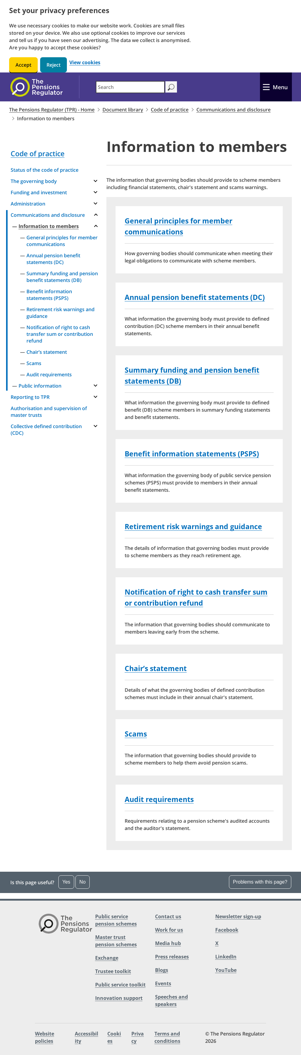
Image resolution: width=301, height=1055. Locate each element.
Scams (33, 363)
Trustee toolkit (113, 971)
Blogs (161, 970)
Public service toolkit (120, 984)
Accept (23, 65)
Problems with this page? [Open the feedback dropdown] (260, 881)
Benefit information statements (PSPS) (49, 294)
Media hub (168, 943)
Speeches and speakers (171, 1000)
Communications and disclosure (233, 109)
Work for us (169, 930)
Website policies (44, 1037)
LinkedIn (226, 956)
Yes (66, 881)
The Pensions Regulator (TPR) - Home (52, 109)
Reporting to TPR (30, 397)
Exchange (106, 958)
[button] (150, 882)
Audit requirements (49, 374)
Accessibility (86, 1037)
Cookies (114, 1037)
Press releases (172, 956)
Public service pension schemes (116, 920)
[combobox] (130, 87)
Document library (122, 109)
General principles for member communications (62, 241)
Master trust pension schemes (116, 941)
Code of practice (170, 109)
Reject (54, 65)
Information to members (49, 226)
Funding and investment (39, 192)
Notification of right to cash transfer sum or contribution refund (59, 334)
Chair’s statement (46, 352)
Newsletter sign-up (238, 916)
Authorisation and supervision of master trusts (49, 411)
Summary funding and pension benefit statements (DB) (62, 276)
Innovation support (119, 998)
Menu (280, 87)
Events (163, 983)
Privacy (137, 1037)
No (82, 881)
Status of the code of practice (44, 170)
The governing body (34, 181)
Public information (40, 385)
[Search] (171, 87)
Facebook (226, 930)
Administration (28, 203)
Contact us (168, 916)
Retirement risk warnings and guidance (60, 312)
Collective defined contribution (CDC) (46, 429)
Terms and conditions (167, 1037)
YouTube (226, 970)
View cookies (84, 62)
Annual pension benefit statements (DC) (53, 259)
